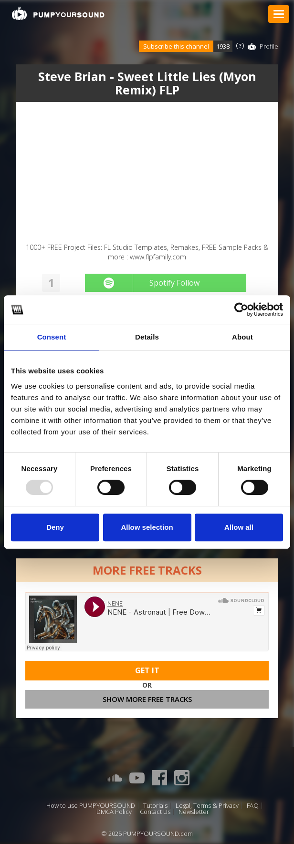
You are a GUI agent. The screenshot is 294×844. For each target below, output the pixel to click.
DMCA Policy (114, 812)
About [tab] (242, 337)
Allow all (238, 527)
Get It (147, 670)
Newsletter (193, 812)
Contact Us (155, 812)
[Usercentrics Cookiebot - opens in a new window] (241, 309)
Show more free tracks (147, 699)
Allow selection (147, 527)
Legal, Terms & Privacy (207, 806)
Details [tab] (147, 337)
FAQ (253, 806)
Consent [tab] (51, 337)
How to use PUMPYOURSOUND (90, 806)
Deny (55, 527)
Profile (269, 46)
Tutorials (155, 806)
